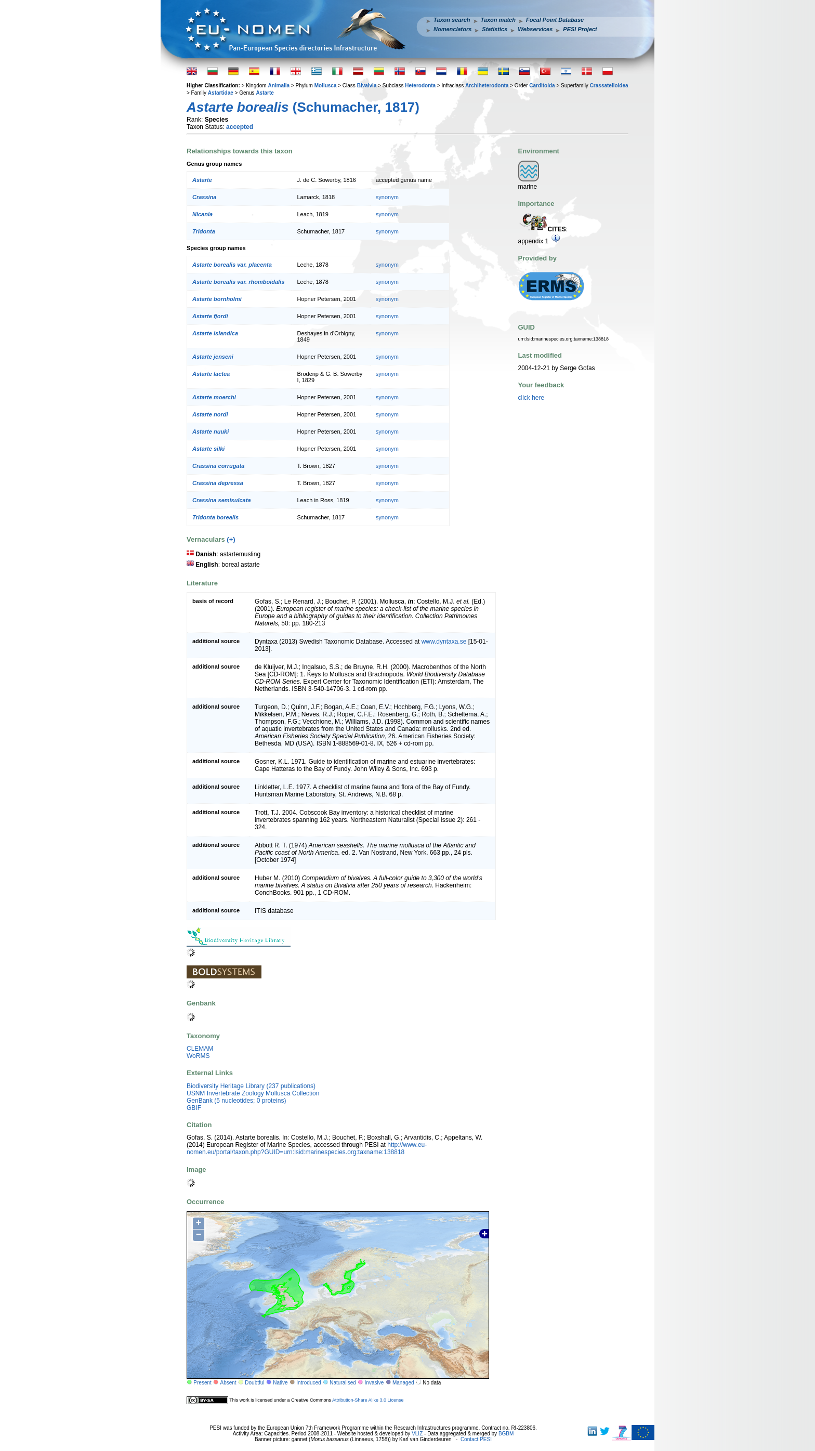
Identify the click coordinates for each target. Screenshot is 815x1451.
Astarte (264, 93)
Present (202, 1382)
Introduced (308, 1382)
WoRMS (198, 1056)
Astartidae (220, 93)
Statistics (494, 29)
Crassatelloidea (609, 85)
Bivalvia (367, 85)
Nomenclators (452, 29)
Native (280, 1382)
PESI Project (580, 29)
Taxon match (498, 20)
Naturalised (343, 1382)
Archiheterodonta (486, 85)
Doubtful (254, 1382)
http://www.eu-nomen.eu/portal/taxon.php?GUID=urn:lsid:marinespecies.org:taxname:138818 (307, 1148)
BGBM (506, 1433)
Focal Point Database (555, 20)
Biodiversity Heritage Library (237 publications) (251, 1086)
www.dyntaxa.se (444, 641)
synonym (387, 197)
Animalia (279, 85)
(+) (231, 539)
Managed (403, 1382)
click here (531, 397)
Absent (228, 1382)
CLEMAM (200, 1048)
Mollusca (325, 85)
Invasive (374, 1382)
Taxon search (451, 20)
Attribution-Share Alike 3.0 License (368, 1399)
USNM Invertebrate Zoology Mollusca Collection (253, 1093)
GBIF (194, 1108)
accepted (239, 126)
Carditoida (542, 85)
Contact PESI (476, 1439)
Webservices (535, 29)
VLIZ (417, 1433)
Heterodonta (420, 85)
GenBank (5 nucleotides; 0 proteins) (236, 1100)
